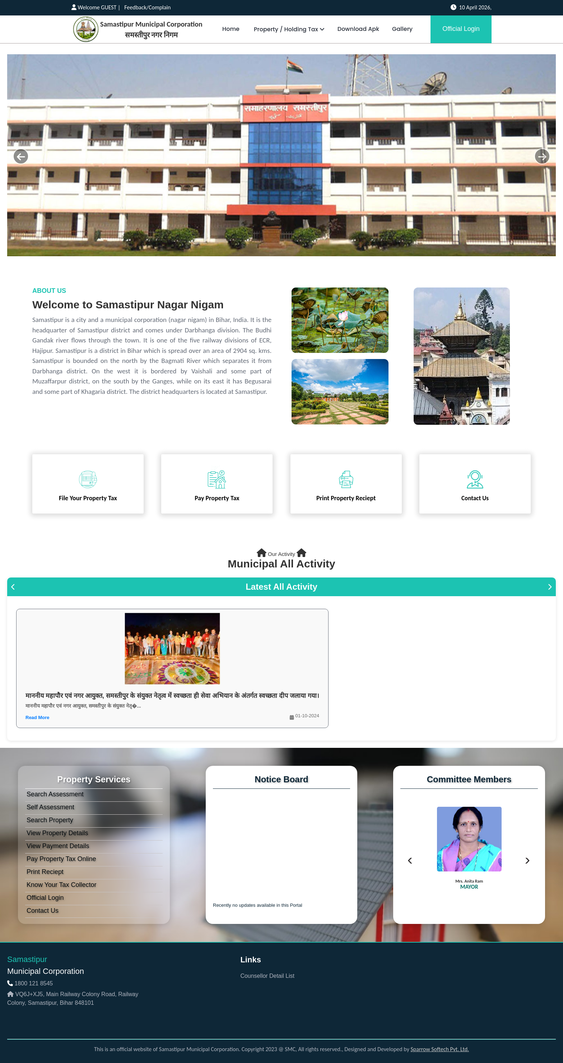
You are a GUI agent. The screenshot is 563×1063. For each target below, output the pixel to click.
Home (230, 29)
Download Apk (358, 29)
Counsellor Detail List (267, 976)
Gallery (402, 29)
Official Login (461, 28)
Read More (37, 717)
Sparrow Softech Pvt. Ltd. (440, 1049)
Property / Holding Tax (288, 29)
